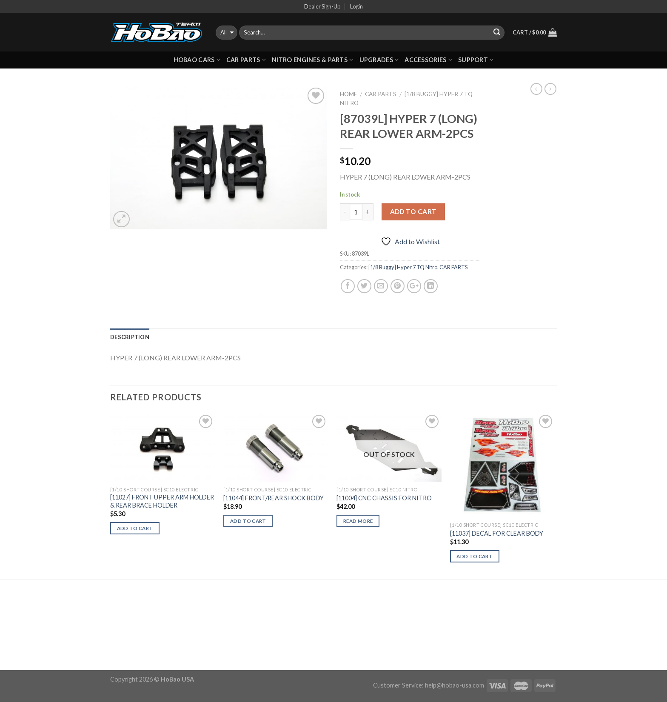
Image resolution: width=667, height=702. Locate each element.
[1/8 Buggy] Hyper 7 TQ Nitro (402, 267)
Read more (358, 521)
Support (476, 60)
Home (348, 94)
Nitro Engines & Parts (312, 60)
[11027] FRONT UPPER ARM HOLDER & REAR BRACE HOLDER (162, 501)
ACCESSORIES (428, 60)
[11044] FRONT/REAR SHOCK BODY (273, 498)
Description (129, 337)
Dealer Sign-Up (322, 6)
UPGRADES (379, 60)
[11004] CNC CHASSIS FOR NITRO (384, 498)
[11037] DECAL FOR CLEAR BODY (496, 533)
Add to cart (413, 211)
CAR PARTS (246, 60)
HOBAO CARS (197, 60)
